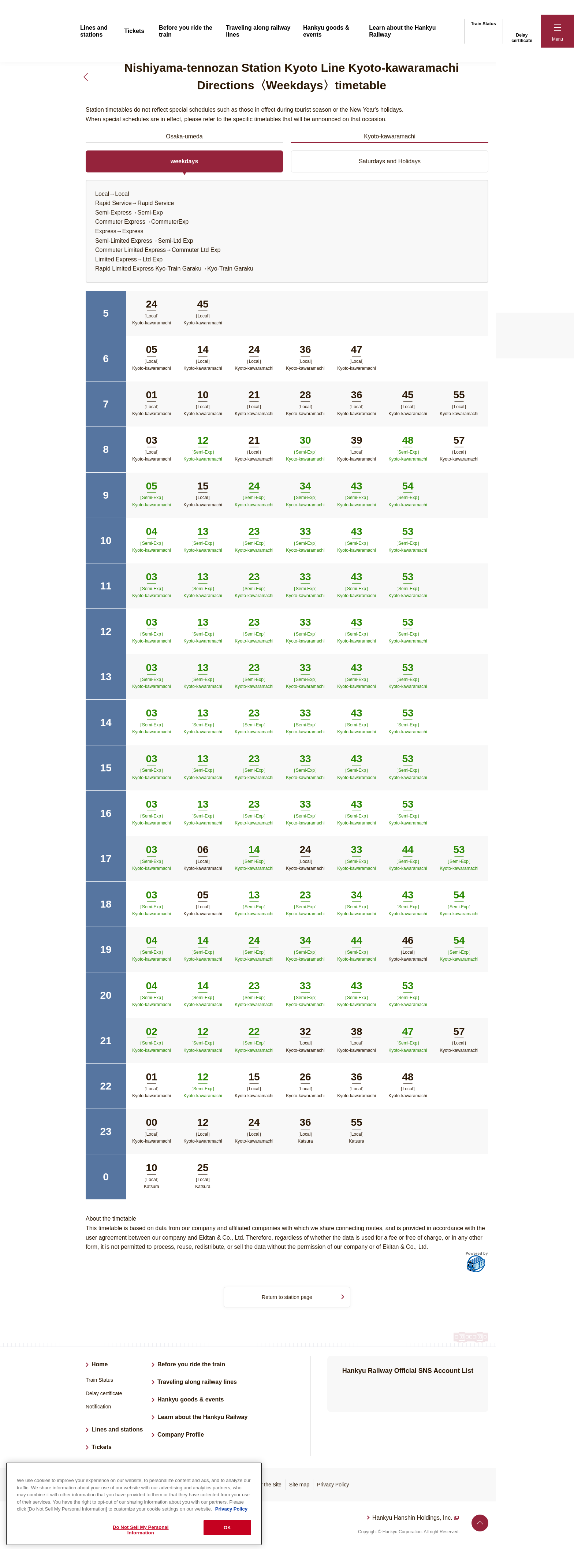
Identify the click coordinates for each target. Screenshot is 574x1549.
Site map (299, 1486)
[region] (134, 1503)
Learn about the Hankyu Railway (202, 1418)
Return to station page (287, 1298)
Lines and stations (117, 1430)
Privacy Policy (333, 1486)
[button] (557, 31)
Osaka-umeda (184, 136)
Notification (98, 1408)
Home (100, 1366)
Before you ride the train (191, 1366)
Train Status (483, 22)
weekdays (184, 161)
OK (227, 1527)
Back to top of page (479, 1524)
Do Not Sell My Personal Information (141, 1530)
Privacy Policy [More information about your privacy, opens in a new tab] (231, 1509)
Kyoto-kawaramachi (389, 136)
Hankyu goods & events (190, 1401)
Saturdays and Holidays (390, 161)
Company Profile (180, 1436)
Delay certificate (521, 30)
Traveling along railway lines (197, 1383)
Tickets (134, 31)
